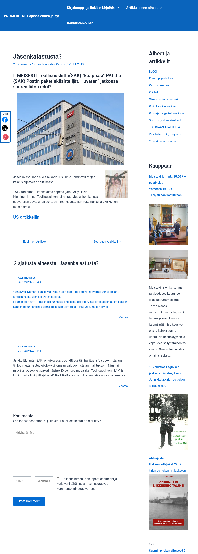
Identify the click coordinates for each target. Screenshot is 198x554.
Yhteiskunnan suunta (163, 141)
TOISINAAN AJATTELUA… (166, 127)
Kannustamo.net (79, 23)
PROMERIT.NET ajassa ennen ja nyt (31, 16)
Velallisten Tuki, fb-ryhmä (166, 134)
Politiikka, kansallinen (163, 106)
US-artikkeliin (27, 216)
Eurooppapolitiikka (162, 78)
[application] (116, 7)
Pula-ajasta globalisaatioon (167, 113)
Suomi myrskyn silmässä (166, 120)
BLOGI (153, 71)
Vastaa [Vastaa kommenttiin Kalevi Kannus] (123, 322)
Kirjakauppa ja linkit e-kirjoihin (92, 7)
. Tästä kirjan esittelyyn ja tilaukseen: (168, 496)
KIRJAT (154, 92)
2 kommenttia (22, 64)
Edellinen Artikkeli (35, 241)
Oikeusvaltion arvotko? (164, 99)
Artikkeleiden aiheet (143, 7)
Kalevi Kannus (27, 277)
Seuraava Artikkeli (106, 241)
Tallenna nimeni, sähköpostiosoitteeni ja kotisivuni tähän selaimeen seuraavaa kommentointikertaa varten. (87, 491)
